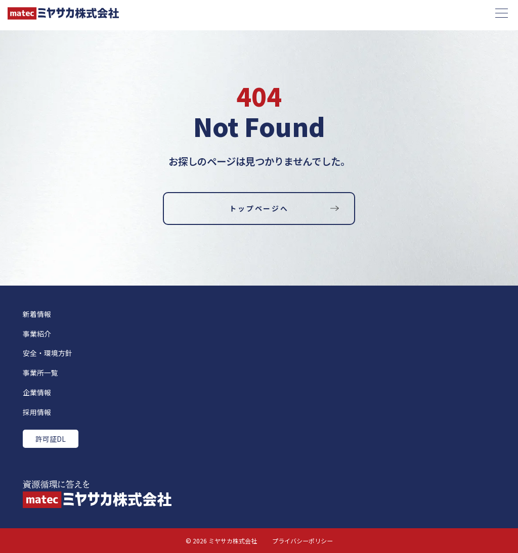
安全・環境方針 (47, 353)
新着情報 (37, 314)
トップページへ (258, 208)
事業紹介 (37, 334)
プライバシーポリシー (302, 540)
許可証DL (50, 439)
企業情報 (37, 392)
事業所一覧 (40, 372)
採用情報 (37, 412)
